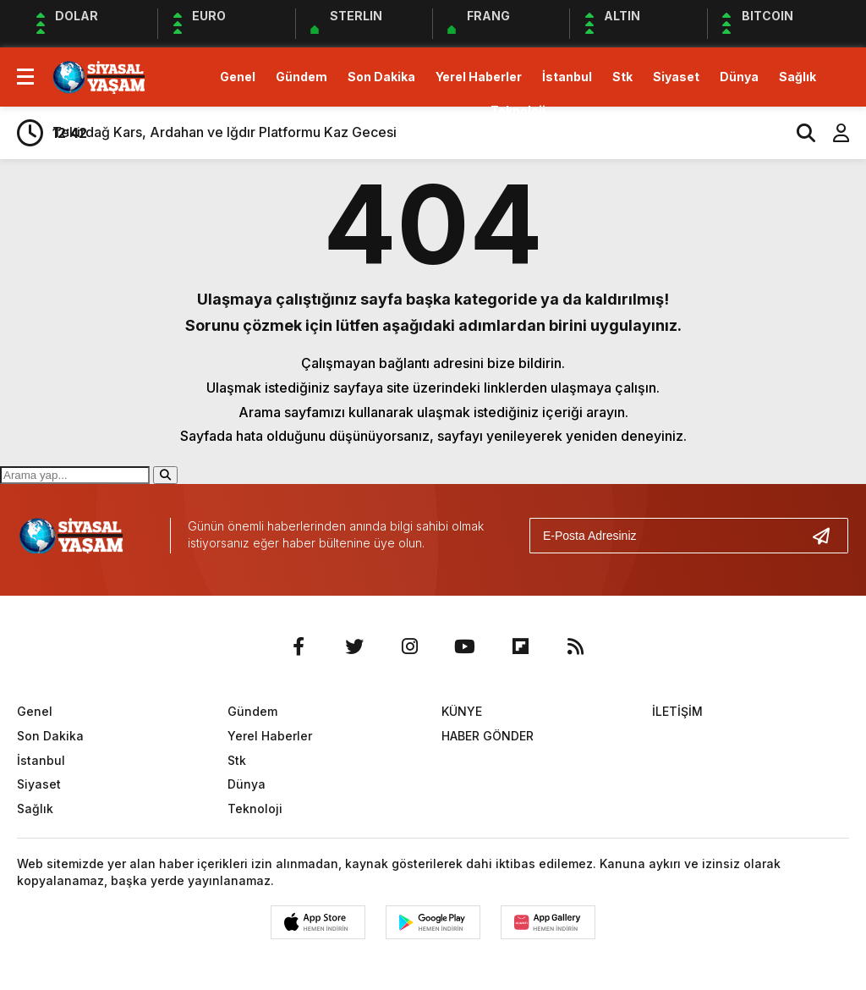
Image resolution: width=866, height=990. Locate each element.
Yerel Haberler (479, 76)
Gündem (301, 76)
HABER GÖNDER (487, 736)
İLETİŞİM (677, 711)
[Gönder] (828, 535)
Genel (237, 76)
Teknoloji (518, 110)
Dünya (739, 76)
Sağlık (797, 76)
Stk (622, 76)
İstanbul (567, 76)
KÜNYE (461, 711)
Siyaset (676, 76)
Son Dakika (381, 76)
